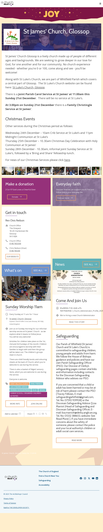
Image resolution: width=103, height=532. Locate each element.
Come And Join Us (71, 300)
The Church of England (49, 471)
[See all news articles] (90, 264)
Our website (13, 256)
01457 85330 (14, 251)
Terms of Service (10, 503)
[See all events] (40, 270)
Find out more (64, 198)
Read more (77, 440)
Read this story (77, 322)
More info (15, 403)
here (67, 160)
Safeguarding (45, 480)
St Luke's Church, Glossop (29, 87)
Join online (36, 403)
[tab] (13, 414)
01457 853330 (15, 243)
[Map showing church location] (76, 232)
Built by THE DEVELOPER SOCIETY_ (16, 508)
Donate (17, 197)
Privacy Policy (9, 498)
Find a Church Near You (49, 476)
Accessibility (44, 485)
